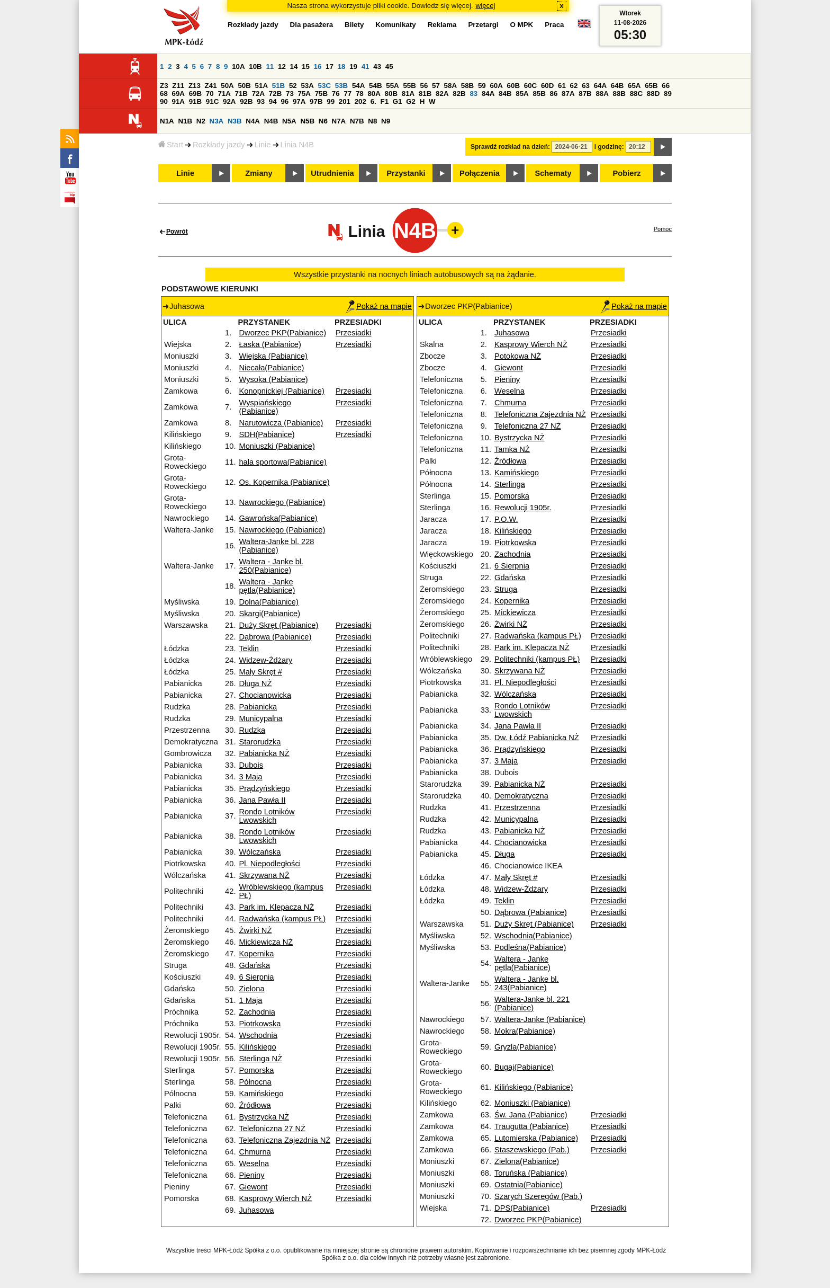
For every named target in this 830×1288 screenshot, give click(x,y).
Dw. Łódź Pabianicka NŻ (536, 737)
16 (318, 66)
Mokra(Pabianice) (524, 1031)
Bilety (354, 25)
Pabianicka (258, 707)
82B (459, 93)
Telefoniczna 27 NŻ (272, 1128)
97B (316, 101)
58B (467, 86)
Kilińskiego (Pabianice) (533, 1087)
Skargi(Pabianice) (269, 613)
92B (246, 101)
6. (373, 101)
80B (391, 93)
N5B (307, 121)
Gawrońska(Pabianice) (278, 518)
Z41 (211, 86)
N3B (235, 121)
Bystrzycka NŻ (263, 1117)
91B (195, 101)
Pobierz (627, 173)
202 (360, 101)
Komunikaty (395, 25)
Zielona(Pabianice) (526, 1161)
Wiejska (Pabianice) (273, 356)
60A (496, 86)
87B (585, 93)
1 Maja (250, 1000)
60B (513, 86)
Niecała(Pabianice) (271, 367)
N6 (323, 121)
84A (488, 93)
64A (600, 86)
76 (336, 93)
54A (358, 86)
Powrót (177, 231)
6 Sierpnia (256, 977)
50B (244, 86)
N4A (253, 121)
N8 (372, 121)
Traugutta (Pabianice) (531, 1126)
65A (634, 86)
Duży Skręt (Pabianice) (278, 625)
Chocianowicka (265, 695)
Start (170, 144)
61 (562, 86)
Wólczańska (260, 852)
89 (668, 93)
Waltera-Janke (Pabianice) (539, 1019)
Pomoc (663, 229)
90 (164, 101)
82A (442, 93)
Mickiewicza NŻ (266, 942)
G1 (397, 101)
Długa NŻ (255, 683)
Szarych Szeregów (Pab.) (538, 1196)
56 (424, 86)
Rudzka (252, 730)
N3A (217, 121)
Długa (504, 854)
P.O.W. (506, 519)
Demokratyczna (521, 796)
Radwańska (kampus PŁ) (282, 918)
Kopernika (256, 953)
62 (574, 86)
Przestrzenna (517, 807)
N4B (271, 121)
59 (482, 86)
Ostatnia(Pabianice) (528, 1184)
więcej (485, 6)
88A (602, 93)
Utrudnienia (332, 173)
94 (273, 101)
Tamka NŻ (512, 449)
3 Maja (250, 776)
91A (178, 101)
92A (229, 101)
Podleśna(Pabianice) (530, 947)
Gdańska (254, 965)
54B (375, 86)
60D (547, 86)
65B (651, 86)
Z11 (178, 86)
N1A (167, 121)
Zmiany (258, 173)
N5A (289, 121)
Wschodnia (258, 1035)
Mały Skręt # (260, 672)
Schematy (553, 173)
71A (224, 93)
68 (164, 93)
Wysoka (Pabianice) (273, 379)
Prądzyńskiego (264, 788)
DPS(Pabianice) (521, 1208)
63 (586, 86)
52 (293, 86)
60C (530, 86)
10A (238, 66)
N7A (339, 121)
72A (258, 93)
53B (341, 86)
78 (360, 93)
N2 (200, 121)
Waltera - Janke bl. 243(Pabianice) (526, 983)
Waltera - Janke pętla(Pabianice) (267, 586)
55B (409, 86)
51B (278, 86)
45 (389, 66)
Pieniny (251, 1175)
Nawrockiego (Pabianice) (282, 502)
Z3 (164, 86)
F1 (384, 101)
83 (473, 93)
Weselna (254, 1163)
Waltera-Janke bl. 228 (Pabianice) (276, 545)
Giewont (253, 1187)
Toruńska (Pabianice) (530, 1173)
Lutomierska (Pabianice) (536, 1138)
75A (304, 93)
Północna (255, 1082)
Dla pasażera (311, 25)
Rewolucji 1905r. (523, 507)
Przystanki (405, 173)
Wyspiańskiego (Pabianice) (265, 406)
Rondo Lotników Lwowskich (266, 815)
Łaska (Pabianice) (270, 344)
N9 (385, 121)
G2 (411, 101)
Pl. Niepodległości (270, 863)
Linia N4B (297, 144)
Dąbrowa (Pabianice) (275, 637)
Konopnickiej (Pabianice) (281, 391)
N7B (357, 121)
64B (617, 86)
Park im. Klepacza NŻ (276, 907)
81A (408, 93)
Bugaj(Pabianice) (524, 1067)
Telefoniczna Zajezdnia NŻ (284, 1140)
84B (505, 93)
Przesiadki (354, 332)
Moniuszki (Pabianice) (276, 446)
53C (324, 86)
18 (342, 66)
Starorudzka (260, 742)
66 (666, 86)
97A (299, 101)
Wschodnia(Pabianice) (533, 935)
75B (321, 93)
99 (331, 101)
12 (282, 66)
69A (178, 93)
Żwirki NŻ (255, 930)
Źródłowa (254, 1105)
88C (636, 93)
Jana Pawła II (262, 800)
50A (227, 86)
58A (450, 86)
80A (373, 93)
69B (195, 93)
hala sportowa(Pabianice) (282, 462)
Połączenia (479, 173)
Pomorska (256, 1070)
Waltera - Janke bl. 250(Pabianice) (271, 565)
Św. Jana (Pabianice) (530, 1115)
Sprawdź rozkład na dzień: (510, 146)
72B (275, 93)
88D (653, 93)
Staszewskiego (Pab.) (532, 1149)
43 (377, 66)
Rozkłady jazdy (219, 144)
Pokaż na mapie (379, 306)
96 (284, 101)
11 (270, 66)
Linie (263, 144)
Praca (554, 25)
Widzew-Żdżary (265, 660)
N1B (185, 121)
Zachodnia (257, 1012)
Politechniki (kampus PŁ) (537, 659)
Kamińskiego (261, 1093)
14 (294, 66)
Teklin (248, 648)
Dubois (251, 765)
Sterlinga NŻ (260, 1058)
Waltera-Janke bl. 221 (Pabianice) (532, 1003)
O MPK (522, 25)
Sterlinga (509, 484)
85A (522, 93)
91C (212, 101)
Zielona (251, 988)
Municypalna (260, 718)
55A (392, 86)
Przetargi (483, 25)
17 (329, 66)
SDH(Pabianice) (266, 434)
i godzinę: (609, 146)
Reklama (442, 25)
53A (307, 86)
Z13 (194, 86)
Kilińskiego (257, 1047)
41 (365, 66)
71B (241, 93)
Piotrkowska (260, 1023)
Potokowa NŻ (517, 356)
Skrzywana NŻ (264, 875)
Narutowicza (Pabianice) (281, 423)
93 (261, 101)
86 (554, 93)
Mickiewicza (515, 612)
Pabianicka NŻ (264, 753)
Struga (505, 589)
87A (568, 93)
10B (255, 66)
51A (261, 86)
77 (347, 93)
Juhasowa (256, 1210)
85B (539, 93)
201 (344, 101)
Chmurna (254, 1152)
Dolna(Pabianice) (268, 602)
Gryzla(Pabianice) (525, 1047)
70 (210, 93)
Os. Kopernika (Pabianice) (284, 482)
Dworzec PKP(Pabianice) (282, 332)
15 (306, 66)
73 (290, 93)
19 (353, 66)
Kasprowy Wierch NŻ (275, 1198)
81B (425, 93)
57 (436, 86)
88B (619, 93)
